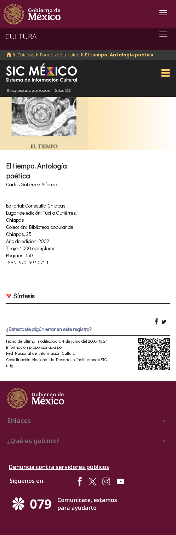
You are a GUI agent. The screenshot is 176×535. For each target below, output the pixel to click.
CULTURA (20, 36)
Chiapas (25, 54)
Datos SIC (62, 90)
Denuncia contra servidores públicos (59, 467)
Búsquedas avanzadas (28, 90)
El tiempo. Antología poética (119, 54)
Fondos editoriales (59, 54)
